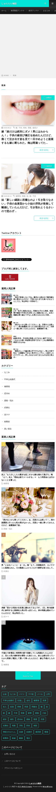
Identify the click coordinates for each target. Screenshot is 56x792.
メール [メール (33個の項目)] (40, 694)
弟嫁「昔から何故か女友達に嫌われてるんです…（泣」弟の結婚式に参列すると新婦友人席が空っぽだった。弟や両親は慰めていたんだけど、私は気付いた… (27, 610)
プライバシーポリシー (13, 768)
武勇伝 (7, 407)
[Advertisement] (28, 44)
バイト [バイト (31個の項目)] (22, 694)
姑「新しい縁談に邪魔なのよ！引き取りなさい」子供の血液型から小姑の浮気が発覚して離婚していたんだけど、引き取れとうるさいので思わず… (27, 205)
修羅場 (49, 166)
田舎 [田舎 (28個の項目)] (28, 725)
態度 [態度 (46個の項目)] (35, 719)
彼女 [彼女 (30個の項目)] (5, 719)
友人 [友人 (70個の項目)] (5, 707)
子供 (20, 128)
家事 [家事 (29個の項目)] (30, 713)
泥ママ (7, 414)
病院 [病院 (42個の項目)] (35, 725)
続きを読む (44, 150)
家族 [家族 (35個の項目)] (37, 713)
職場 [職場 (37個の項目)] (46, 732)
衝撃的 (49, 98)
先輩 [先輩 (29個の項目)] (44, 700)
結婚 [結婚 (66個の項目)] (21, 732)
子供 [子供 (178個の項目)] (15, 713)
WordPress (47, 786)
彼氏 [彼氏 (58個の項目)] (12, 719)
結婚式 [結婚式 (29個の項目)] (29, 732)
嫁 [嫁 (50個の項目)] (9, 713)
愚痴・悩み (8, 400)
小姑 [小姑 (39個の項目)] (44, 713)
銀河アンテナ (34, 10)
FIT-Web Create (25, 786)
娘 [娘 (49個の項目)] (4, 713)
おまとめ (46, 10)
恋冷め (7, 393)
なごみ (7, 372)
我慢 (29, 128)
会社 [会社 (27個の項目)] (28, 700)
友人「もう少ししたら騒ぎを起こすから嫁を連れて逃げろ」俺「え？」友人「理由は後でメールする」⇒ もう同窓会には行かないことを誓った (27, 477)
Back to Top (28, 676)
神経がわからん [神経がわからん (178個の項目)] (9, 732)
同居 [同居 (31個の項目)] (26, 707)
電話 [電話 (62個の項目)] (28, 738)
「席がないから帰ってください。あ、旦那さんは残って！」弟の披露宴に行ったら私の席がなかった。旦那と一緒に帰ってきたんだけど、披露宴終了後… (27, 522)
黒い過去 (8, 429)
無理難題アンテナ (17, 10)
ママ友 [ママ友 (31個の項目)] (31, 694)
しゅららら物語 (35, 783)
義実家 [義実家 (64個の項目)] (38, 732)
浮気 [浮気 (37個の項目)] (21, 725)
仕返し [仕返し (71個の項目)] (20, 700)
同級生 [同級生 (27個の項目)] (34, 707)
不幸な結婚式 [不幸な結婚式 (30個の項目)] (8, 700)
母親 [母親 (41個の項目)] (14, 725)
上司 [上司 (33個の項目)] (48, 694)
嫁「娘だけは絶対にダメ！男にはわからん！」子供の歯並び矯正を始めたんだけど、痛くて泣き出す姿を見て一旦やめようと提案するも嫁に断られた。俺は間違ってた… (27, 137)
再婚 (23, 196)
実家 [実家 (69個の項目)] (22, 713)
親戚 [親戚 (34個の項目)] (14, 738)
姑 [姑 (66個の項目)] (47, 707)
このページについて (12, 761)
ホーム (3, 10)
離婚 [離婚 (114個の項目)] (21, 738)
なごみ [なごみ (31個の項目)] (13, 694)
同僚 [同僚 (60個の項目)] (19, 707)
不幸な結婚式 (9, 379)
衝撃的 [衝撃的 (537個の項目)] (5, 738)
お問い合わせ (9, 754)
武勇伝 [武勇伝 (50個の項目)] (5, 725)
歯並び (35, 128)
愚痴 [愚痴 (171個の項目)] (28, 719)
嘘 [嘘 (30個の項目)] (41, 707)
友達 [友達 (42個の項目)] (12, 707)
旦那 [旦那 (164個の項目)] (42, 719)
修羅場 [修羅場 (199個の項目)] (36, 700)
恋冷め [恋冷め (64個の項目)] (20, 719)
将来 (25, 128)
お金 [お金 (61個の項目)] (5, 694)
